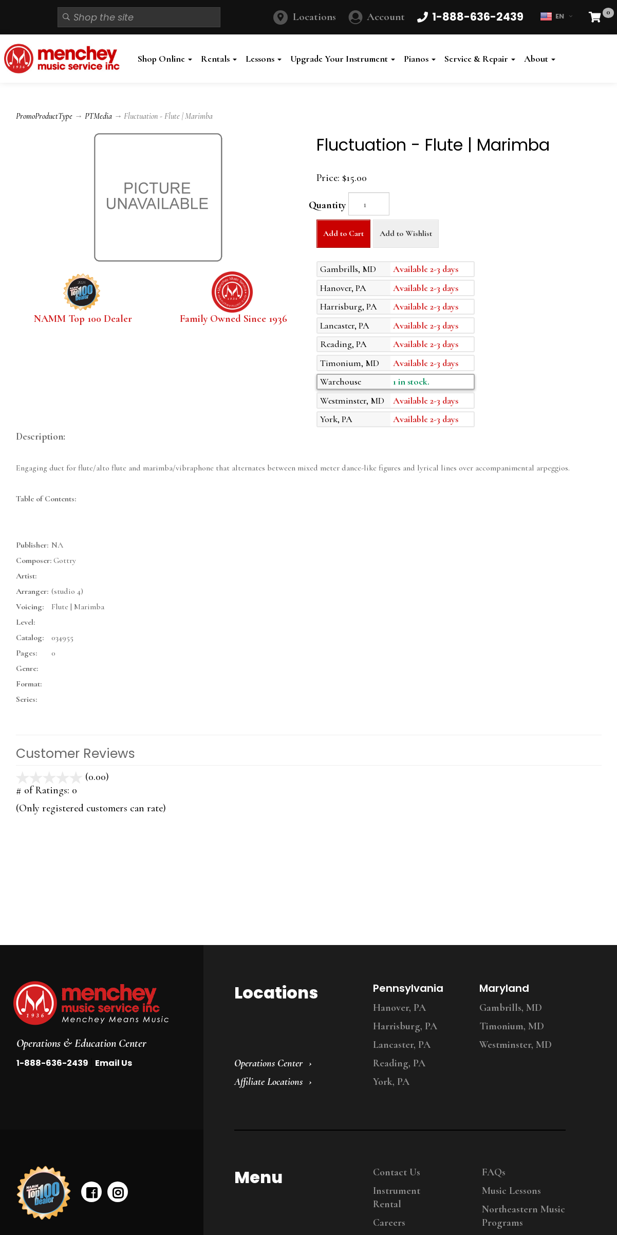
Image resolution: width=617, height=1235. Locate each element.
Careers (389, 1222)
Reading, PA (399, 1063)
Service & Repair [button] (479, 58)
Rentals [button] (219, 58)
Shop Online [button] (165, 58)
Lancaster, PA (402, 1045)
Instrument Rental (396, 1197)
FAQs (494, 1172)
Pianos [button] (420, 58)
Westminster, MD (515, 1045)
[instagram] (117, 1192)
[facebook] (91, 1192)
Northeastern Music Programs (523, 1216)
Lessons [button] (264, 58)
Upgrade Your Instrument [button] (342, 58)
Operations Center (268, 1063)
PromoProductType (44, 116)
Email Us (113, 1063)
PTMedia (98, 116)
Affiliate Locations (268, 1082)
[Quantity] (368, 203)
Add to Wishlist (406, 233)
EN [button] (556, 16)
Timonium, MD (511, 1026)
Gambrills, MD (510, 1008)
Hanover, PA (399, 1008)
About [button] (539, 58)
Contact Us (396, 1172)
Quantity (327, 205)
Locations (314, 16)
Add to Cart (343, 233)
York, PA (391, 1082)
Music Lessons (511, 1191)
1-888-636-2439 (52, 1063)
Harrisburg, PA (405, 1026)
